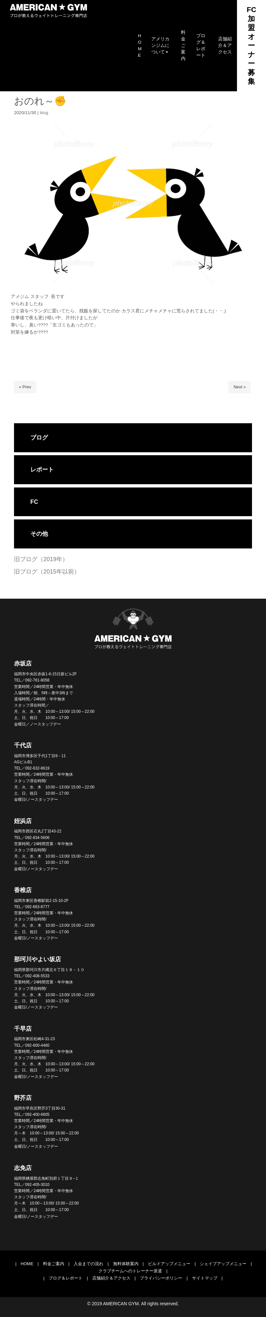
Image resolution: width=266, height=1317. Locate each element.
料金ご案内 (53, 1263)
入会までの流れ (88, 1263)
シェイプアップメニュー (223, 1263)
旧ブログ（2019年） (41, 559)
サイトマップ (204, 1278)
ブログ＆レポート (65, 1278)
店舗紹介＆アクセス (111, 1278)
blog (44, 112)
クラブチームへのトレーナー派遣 (130, 1270)
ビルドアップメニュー (169, 1263)
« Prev (25, 386)
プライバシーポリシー (161, 1278)
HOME (27, 1263)
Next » (239, 386)
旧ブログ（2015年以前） (47, 571)
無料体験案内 (126, 1263)
